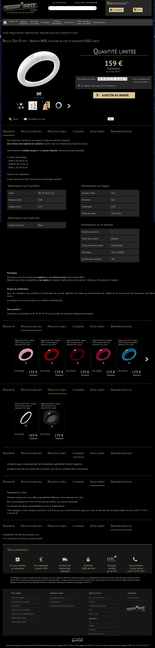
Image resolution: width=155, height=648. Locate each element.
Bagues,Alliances (24, 22)
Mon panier (15, 606)
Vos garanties (55, 602)
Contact (92, 602)
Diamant (92, 629)
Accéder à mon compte (20, 602)
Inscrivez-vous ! (134, 598)
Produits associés (31, 131)
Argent (91, 625)
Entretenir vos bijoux (97, 633)
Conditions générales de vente (62, 606)
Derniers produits (121, 131)
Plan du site (93, 614)
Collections (69, 22)
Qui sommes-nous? (60, 3)
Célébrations (99, 22)
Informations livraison (97, 606)
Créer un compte (17, 598)
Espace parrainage (18, 618)
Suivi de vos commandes (20, 610)
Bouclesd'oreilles (34, 22)
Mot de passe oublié (19, 622)
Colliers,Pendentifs (57, 22)
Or (90, 621)
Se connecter (118, 10)
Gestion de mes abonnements (22, 614)
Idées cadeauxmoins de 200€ (84, 22)
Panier (139, 10)
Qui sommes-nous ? (57, 598)
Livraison (78, 131)
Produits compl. (57, 131)
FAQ (90, 610)
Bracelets (45, 22)
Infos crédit (97, 131)
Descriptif (9, 131)
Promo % (13, 21)
